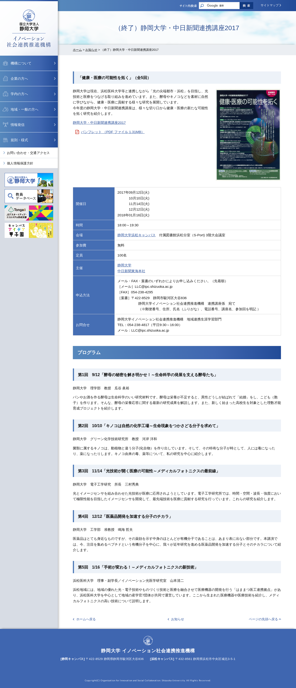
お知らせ (91, 49)
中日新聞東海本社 (131, 271)
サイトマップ (270, 5)
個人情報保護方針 (20, 163)
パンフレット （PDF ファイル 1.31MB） (113, 132)
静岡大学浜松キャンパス (136, 235)
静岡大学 (124, 265)
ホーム (77, 49)
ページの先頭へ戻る (263, 619)
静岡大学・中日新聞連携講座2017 (99, 123)
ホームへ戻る (86, 619)
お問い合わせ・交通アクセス (28, 153)
